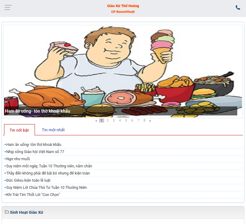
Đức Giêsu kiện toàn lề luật (28, 180)
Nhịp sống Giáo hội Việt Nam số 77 (35, 152)
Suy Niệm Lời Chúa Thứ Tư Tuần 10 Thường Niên (46, 187)
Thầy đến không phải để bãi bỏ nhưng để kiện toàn (48, 173)
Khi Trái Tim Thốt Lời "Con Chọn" (33, 195)
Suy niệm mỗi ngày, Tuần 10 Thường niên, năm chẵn (49, 166)
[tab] (19, 129)
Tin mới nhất (53, 130)
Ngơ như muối (18, 159)
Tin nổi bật (19, 130)
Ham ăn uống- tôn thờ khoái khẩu (37, 111)
